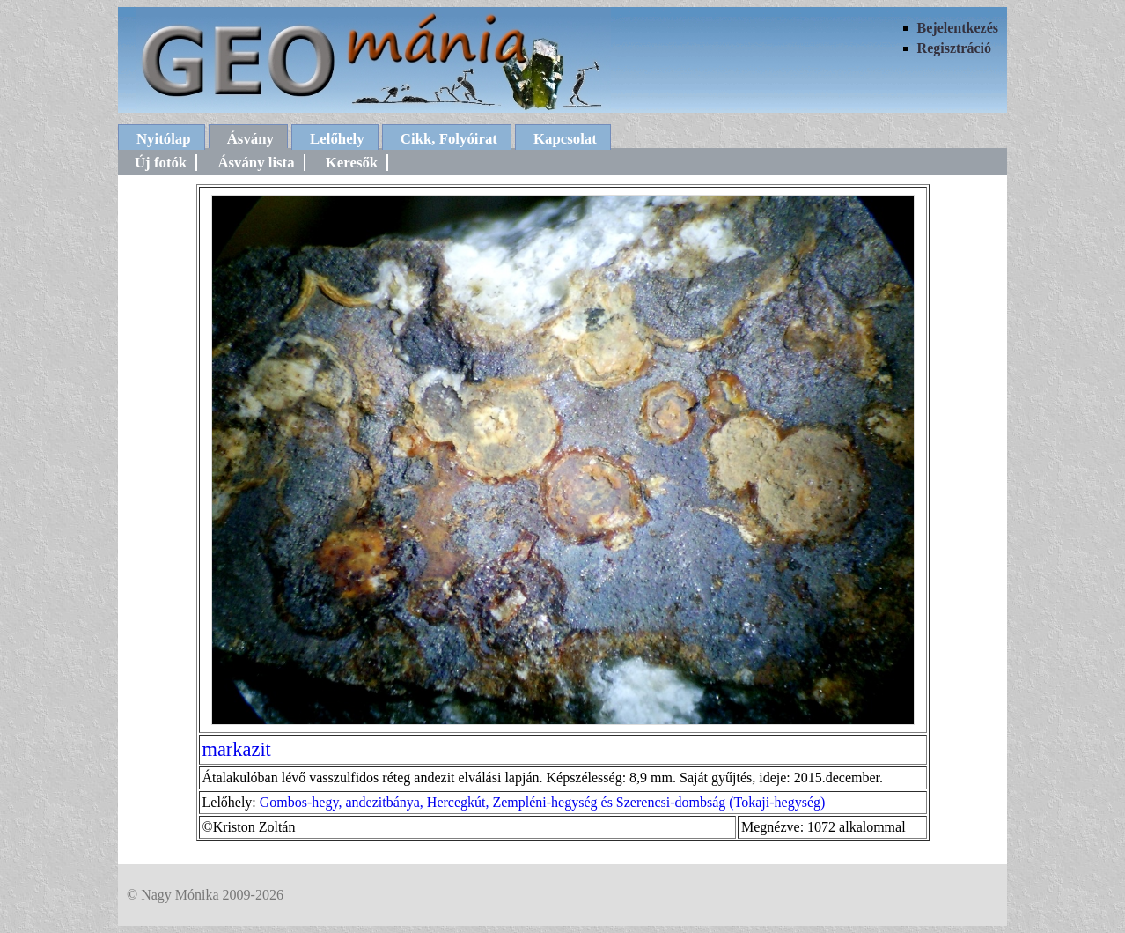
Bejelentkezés (957, 27)
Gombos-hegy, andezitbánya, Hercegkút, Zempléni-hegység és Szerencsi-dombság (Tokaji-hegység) (543, 802)
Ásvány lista (255, 162)
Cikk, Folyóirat (449, 138)
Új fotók (161, 162)
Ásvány (250, 138)
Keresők (352, 162)
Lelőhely (337, 138)
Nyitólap (163, 138)
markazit (236, 749)
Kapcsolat (565, 138)
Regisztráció (954, 48)
